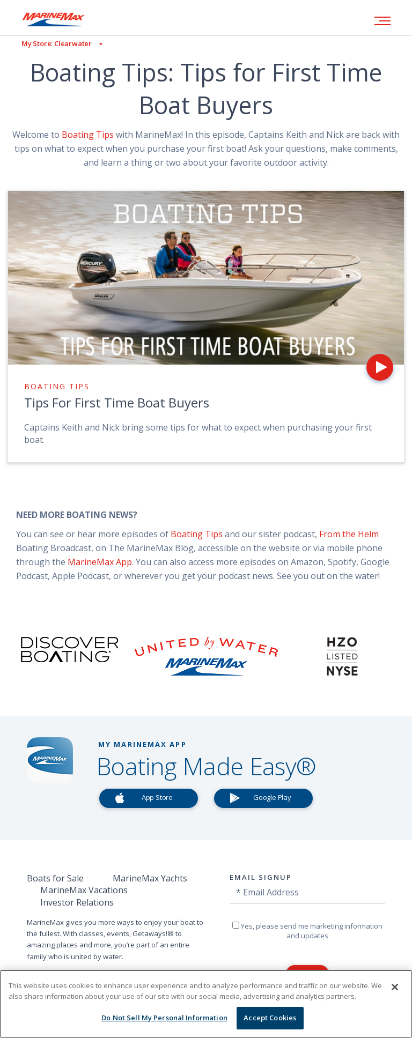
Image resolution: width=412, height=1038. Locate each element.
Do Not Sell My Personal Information (164, 1017)
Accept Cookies (270, 1017)
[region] (206, 1004)
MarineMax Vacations (84, 890)
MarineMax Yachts (150, 878)
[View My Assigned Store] (51, 43)
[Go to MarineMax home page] (61, 19)
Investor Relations (77, 902)
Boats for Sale (55, 878)
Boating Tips (89, 134)
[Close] (395, 987)
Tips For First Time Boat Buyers (116, 402)
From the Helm (349, 534)
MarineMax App (100, 562)
